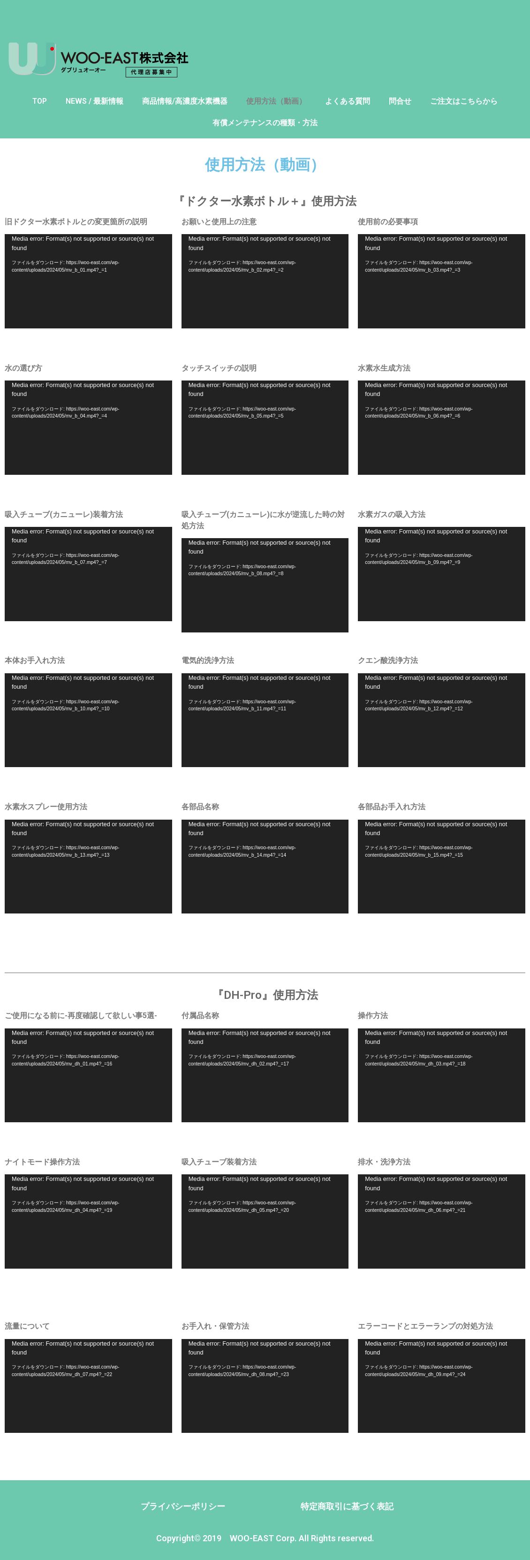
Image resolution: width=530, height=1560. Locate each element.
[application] (88, 281)
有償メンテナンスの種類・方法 (265, 122)
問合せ (400, 101)
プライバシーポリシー (183, 1506)
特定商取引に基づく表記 (347, 1506)
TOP (39, 101)
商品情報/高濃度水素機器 (184, 101)
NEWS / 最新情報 (94, 101)
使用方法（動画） (276, 101)
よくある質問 (347, 101)
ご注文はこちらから (464, 101)
